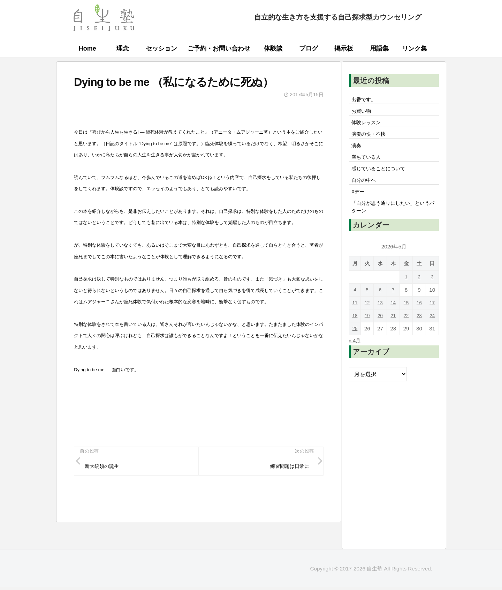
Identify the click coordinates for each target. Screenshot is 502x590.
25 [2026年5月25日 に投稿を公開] (355, 343)
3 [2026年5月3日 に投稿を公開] (432, 291)
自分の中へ (366, 190)
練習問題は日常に (286, 468)
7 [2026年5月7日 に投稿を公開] (394, 304)
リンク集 (414, 48)
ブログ (308, 48)
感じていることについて (382, 177)
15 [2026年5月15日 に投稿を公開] (407, 317)
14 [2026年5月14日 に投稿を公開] (394, 317)
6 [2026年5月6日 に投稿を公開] (381, 304)
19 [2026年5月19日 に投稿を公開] (368, 330)
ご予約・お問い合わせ (219, 48)
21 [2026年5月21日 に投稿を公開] (394, 330)
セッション (161, 48)
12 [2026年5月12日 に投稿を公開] (368, 317)
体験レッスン (368, 125)
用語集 (379, 48)
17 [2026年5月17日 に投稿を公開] (432, 317)
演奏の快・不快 (371, 138)
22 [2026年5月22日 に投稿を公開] (407, 330)
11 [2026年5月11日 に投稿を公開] (355, 317)
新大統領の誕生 (105, 468)
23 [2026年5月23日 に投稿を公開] (420, 330)
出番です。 (366, 100)
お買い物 (363, 113)
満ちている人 (368, 164)
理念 (122, 48)
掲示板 (343, 48)
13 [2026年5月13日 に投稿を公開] (381, 317)
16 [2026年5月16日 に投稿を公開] (420, 317)
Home (87, 48)
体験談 (273, 48)
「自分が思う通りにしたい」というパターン (393, 220)
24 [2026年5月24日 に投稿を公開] (432, 330)
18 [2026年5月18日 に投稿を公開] (355, 330)
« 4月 (356, 355)
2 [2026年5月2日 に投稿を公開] (419, 291)
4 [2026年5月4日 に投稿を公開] (355, 304)
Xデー (359, 203)
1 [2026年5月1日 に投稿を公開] (406, 291)
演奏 (357, 151)
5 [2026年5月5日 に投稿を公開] (368, 304)
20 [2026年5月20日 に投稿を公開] (381, 330)
